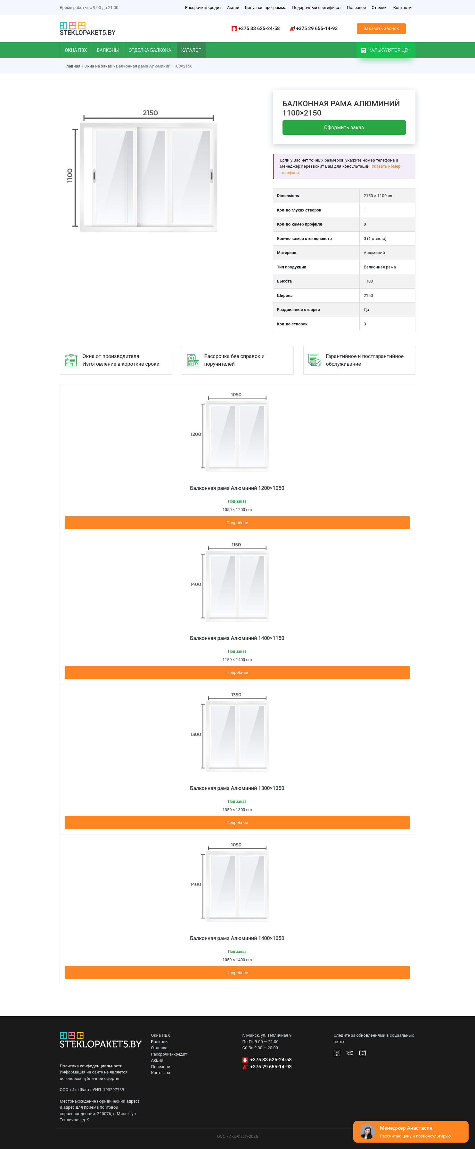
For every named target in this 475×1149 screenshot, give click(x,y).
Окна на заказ (98, 66)
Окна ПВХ (76, 50)
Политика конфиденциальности (91, 1066)
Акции (233, 7)
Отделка (159, 1047)
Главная (72, 66)
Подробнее (237, 522)
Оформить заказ (344, 127)
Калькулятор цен (386, 50)
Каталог (191, 50)
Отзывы (379, 7)
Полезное (356, 7)
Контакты (403, 7)
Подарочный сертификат (316, 7)
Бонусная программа (265, 7)
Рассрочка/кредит (203, 7)
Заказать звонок (381, 28)
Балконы (108, 50)
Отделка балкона (150, 50)
